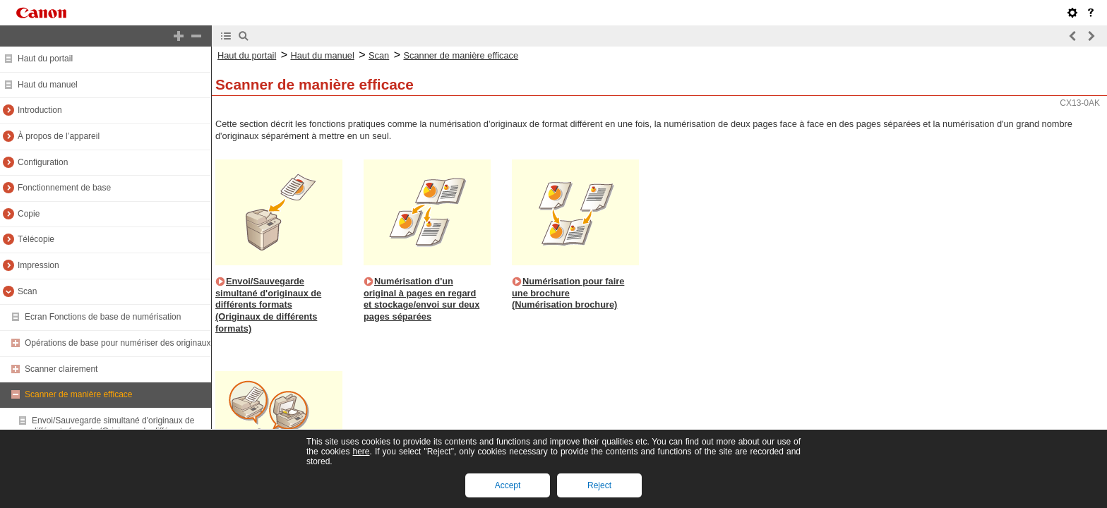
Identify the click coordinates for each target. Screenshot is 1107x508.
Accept (508, 485)
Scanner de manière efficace (79, 394)
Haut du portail (45, 59)
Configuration (43, 162)
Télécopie (36, 239)
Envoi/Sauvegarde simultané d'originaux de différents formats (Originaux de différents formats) (268, 305)
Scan (27, 291)
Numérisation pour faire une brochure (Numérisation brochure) (568, 293)
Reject (599, 485)
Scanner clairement (61, 369)
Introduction (40, 110)
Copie (29, 214)
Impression (38, 265)
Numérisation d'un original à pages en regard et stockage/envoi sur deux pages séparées (421, 299)
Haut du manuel (48, 85)
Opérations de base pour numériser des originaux (117, 343)
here (360, 451)
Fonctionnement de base (64, 188)
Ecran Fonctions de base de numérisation (103, 317)
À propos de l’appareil (59, 136)
